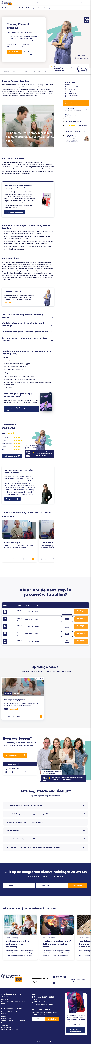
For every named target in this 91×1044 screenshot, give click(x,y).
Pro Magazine (6, 1018)
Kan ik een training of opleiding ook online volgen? (24, 805)
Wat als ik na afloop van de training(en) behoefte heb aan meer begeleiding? (34, 847)
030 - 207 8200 (38, 1002)
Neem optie (67, 611)
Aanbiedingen (6, 999)
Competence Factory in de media (13, 1021)
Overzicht (6, 71)
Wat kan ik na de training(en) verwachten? (22, 839)
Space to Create (17, 494)
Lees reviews (82, 125)
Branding (31, 8)
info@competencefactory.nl (43, 1004)
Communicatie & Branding (16, 8)
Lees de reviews (59, 70)
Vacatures (4, 1025)
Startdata (37, 71)
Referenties (5, 1023)
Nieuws (3, 1014)
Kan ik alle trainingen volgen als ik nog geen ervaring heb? (27, 814)
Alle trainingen (6, 997)
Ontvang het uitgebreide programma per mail (20, 409)
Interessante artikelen (9, 1012)
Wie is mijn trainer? (13, 831)
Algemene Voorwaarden (9, 1029)
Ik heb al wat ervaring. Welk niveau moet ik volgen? (25, 822)
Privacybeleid (6, 1027)
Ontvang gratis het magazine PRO (76, 1030)
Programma (16, 71)
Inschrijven (81, 611)
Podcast (4, 1016)
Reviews (25, 71)
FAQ (44, 71)
